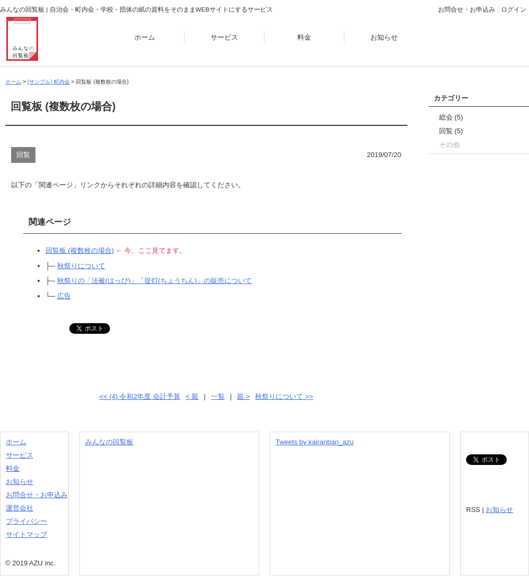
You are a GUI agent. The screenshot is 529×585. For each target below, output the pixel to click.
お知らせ (384, 37)
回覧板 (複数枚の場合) (79, 250)
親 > (243, 396)
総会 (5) (451, 117)
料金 (304, 37)
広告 (64, 296)
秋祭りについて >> (284, 396)
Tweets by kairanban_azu (314, 442)
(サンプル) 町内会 (49, 82)
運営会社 (19, 508)
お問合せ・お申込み (466, 9)
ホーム (144, 37)
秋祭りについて (81, 266)
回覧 (23, 155)
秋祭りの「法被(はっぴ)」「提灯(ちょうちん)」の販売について (154, 281)
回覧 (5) (451, 131)
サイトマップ (26, 534)
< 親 (192, 396)
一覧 (218, 396)
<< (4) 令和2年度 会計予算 (139, 396)
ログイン (513, 9)
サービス (224, 37)
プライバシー (26, 521)
